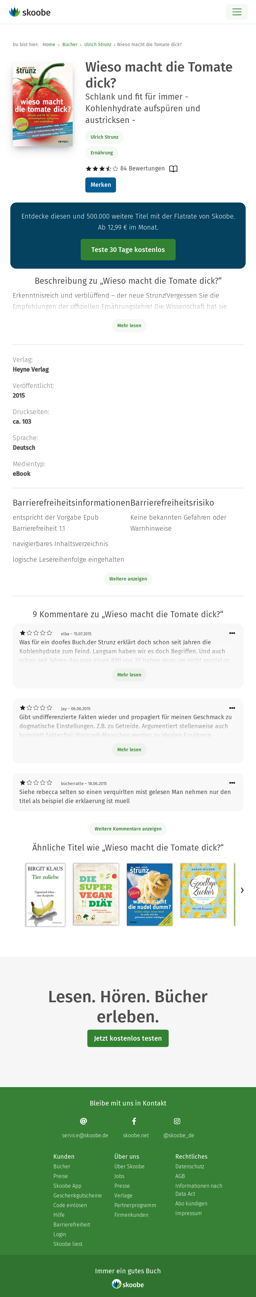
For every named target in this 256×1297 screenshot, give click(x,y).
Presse (122, 1186)
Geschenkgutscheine (77, 1195)
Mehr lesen (129, 675)
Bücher (69, 44)
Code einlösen (70, 1205)
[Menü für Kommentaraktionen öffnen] (232, 633)
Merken (101, 184)
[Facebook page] (135, 1128)
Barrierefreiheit (71, 1224)
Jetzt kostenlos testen (128, 1038)
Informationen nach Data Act (198, 1190)
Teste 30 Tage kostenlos (128, 250)
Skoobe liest (67, 1244)
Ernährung (102, 153)
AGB (180, 1176)
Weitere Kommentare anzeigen (128, 829)
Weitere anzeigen (128, 579)
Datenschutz (189, 1166)
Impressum (188, 1213)
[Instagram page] (179, 1128)
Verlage (123, 1195)
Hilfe (59, 1215)
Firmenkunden (131, 1215)
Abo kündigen (191, 1203)
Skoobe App (67, 1186)
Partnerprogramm (135, 1205)
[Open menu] (237, 12)
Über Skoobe (129, 1166)
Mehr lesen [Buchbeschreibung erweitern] (129, 326)
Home (49, 44)
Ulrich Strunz (97, 44)
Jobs (119, 1176)
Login (59, 1234)
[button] (242, 890)
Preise (60, 1176)
